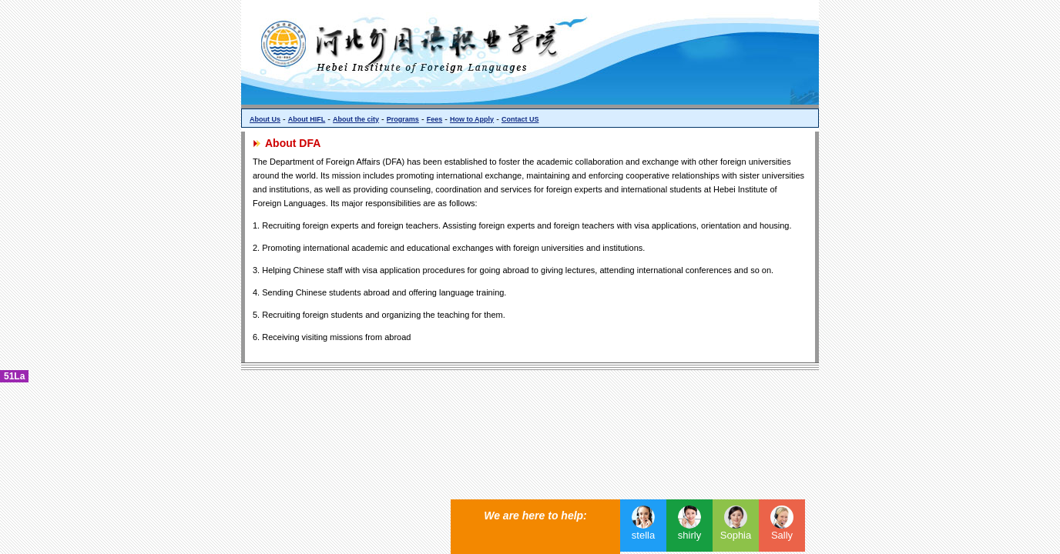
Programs (403, 119)
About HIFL (307, 119)
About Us (265, 119)
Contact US (520, 119)
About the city (356, 119)
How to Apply (472, 119)
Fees (435, 119)
